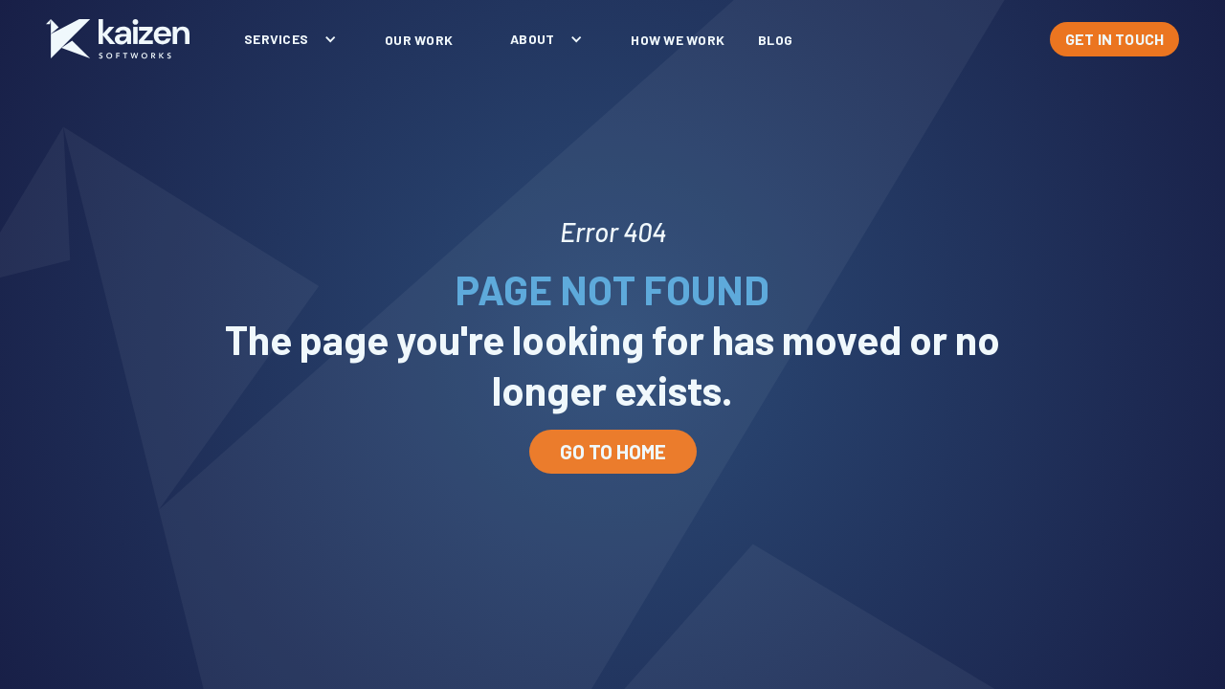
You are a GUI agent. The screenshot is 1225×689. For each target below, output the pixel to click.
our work (419, 40)
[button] (285, 39)
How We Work (677, 40)
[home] (117, 39)
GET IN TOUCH (1114, 39)
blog (775, 40)
